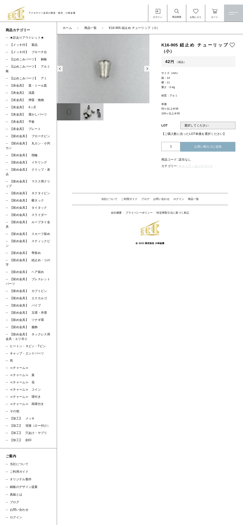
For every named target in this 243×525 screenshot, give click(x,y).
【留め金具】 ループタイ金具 (28, 224)
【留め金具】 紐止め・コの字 (28, 262)
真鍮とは (16, 494)
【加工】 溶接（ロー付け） (30, 425)
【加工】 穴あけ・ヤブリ (28, 432)
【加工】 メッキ (22, 418)
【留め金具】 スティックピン (28, 243)
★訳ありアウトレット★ (27, 37)
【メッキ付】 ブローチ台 (28, 52)
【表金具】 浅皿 (22, 92)
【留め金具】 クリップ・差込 (28, 172)
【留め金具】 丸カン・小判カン (28, 146)
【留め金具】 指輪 (24, 155)
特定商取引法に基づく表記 (172, 212)
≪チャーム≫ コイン (25, 389)
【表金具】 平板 (22, 121)
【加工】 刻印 (21, 440)
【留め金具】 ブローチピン (30, 136)
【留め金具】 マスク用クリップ (28, 184)
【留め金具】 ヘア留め (27, 272)
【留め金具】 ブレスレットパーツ (28, 281)
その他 (14, 411)
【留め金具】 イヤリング (28, 162)
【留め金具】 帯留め (25, 253)
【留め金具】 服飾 (24, 327)
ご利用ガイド (129, 198)
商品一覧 (193, 198)
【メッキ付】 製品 (24, 44)
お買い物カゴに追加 (208, 146)
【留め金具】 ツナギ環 (27, 319)
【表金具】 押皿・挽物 (27, 100)
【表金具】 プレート (25, 128)
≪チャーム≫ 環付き (25, 396)
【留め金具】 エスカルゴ (28, 298)
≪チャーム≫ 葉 (22, 375)
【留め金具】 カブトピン (28, 291)
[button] (60, 69)
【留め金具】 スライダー (28, 214)
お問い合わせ (161, 198)
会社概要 (116, 212)
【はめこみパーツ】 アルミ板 (28, 69)
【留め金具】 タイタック (28, 207)
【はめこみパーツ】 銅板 (28, 59)
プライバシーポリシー (139, 212)
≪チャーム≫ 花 (22, 382)
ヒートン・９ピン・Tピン (28, 346)
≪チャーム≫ (19, 367)
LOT (164, 125)
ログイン (178, 198)
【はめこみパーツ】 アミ (28, 78)
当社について (109, 198)
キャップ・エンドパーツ (196, 166)
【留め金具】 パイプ (25, 305)
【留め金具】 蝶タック (27, 200)
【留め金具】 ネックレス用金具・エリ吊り (28, 336)
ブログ (145, 198)
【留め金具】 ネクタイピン (30, 193)
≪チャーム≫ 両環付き (27, 404)
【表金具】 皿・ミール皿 (28, 85)
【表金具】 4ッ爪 (23, 107)
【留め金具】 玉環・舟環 (28, 312)
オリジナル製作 (21, 479)
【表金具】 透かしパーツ (28, 114)
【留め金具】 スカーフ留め (30, 233)
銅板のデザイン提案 (24, 486)
